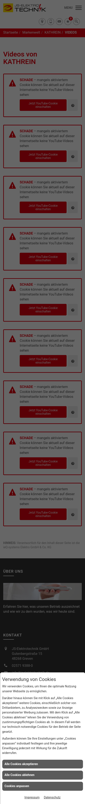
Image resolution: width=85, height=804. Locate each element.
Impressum (31, 797)
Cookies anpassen (16, 786)
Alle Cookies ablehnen (19, 775)
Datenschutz (52, 797)
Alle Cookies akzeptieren (21, 764)
